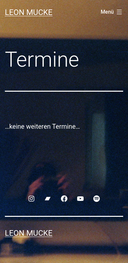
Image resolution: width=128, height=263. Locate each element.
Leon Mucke (28, 12)
